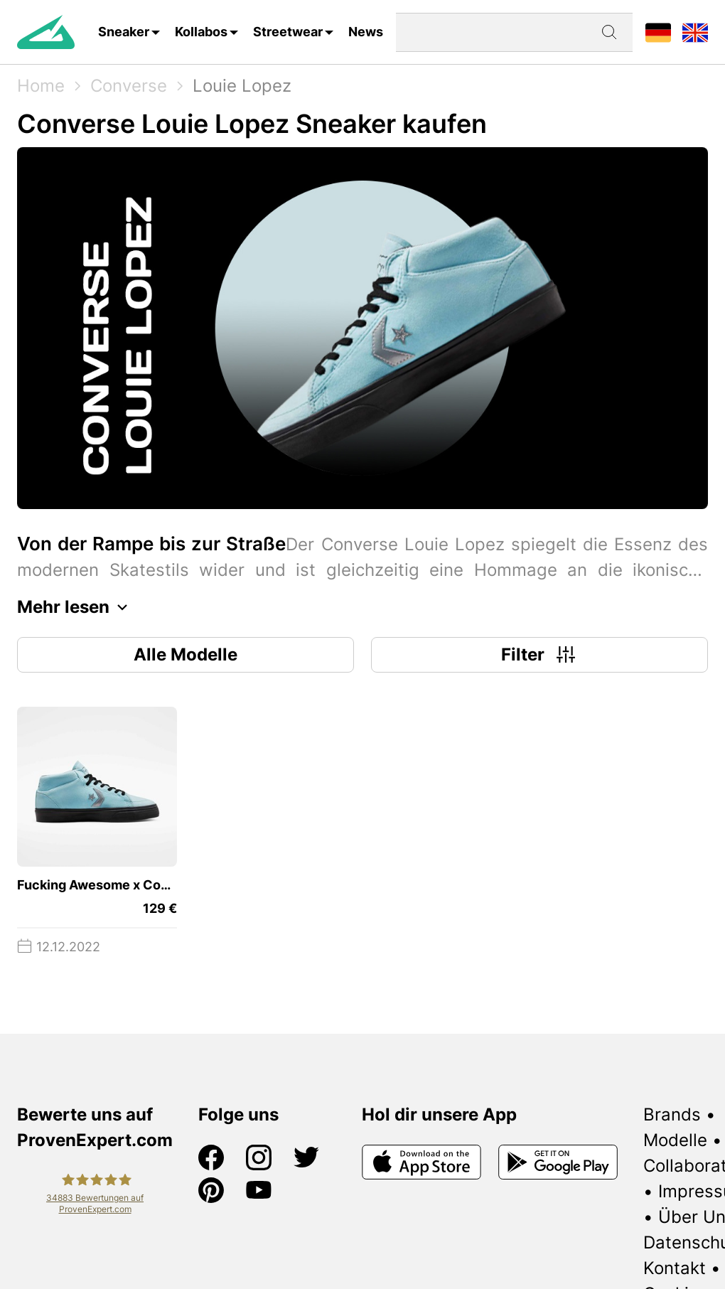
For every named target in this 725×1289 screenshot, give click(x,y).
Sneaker (123, 31)
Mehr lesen (76, 607)
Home (41, 85)
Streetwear (288, 31)
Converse (128, 85)
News (365, 31)
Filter (540, 655)
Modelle (675, 1140)
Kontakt (674, 1268)
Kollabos (201, 31)
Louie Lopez (242, 85)
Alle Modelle (185, 654)
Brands (672, 1114)
